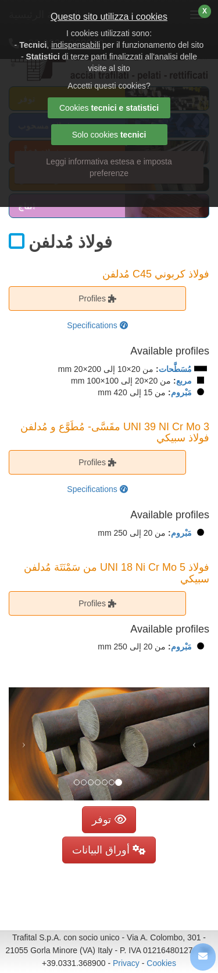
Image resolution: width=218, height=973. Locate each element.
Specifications (97, 325)
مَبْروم (181, 392)
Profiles (97, 298)
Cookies (161, 963)
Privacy (126, 963)
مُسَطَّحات (175, 369)
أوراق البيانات (109, 850)
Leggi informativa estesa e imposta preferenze (108, 167)
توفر (109, 820)
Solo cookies (109, 134)
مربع (184, 380)
